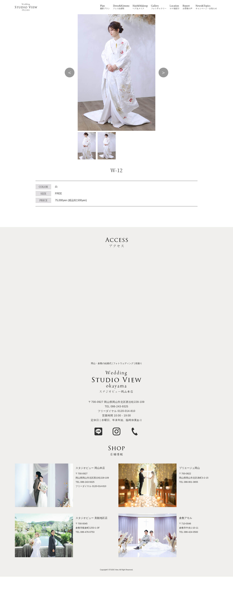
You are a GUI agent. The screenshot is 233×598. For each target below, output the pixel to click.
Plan (102, 6)
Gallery (155, 6)
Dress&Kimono (121, 6)
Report (186, 6)
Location (174, 6)
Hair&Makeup (140, 6)
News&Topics (203, 6)
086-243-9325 (119, 406)
